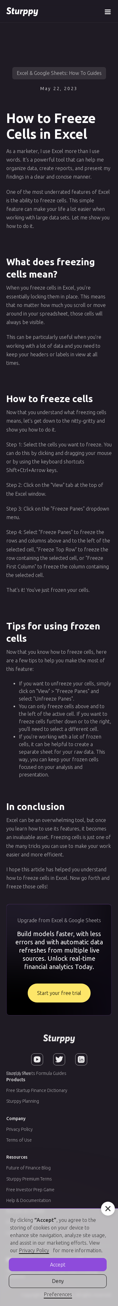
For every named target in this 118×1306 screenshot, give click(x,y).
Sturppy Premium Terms (29, 1178)
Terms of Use (19, 1140)
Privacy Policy (19, 1129)
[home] (22, 11)
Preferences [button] (58, 1294)
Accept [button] (57, 1264)
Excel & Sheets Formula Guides (36, 1073)
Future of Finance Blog (28, 1167)
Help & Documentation (28, 1200)
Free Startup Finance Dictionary (36, 1090)
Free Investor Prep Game (30, 1189)
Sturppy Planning (22, 1101)
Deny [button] (58, 1281)
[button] (107, 11)
